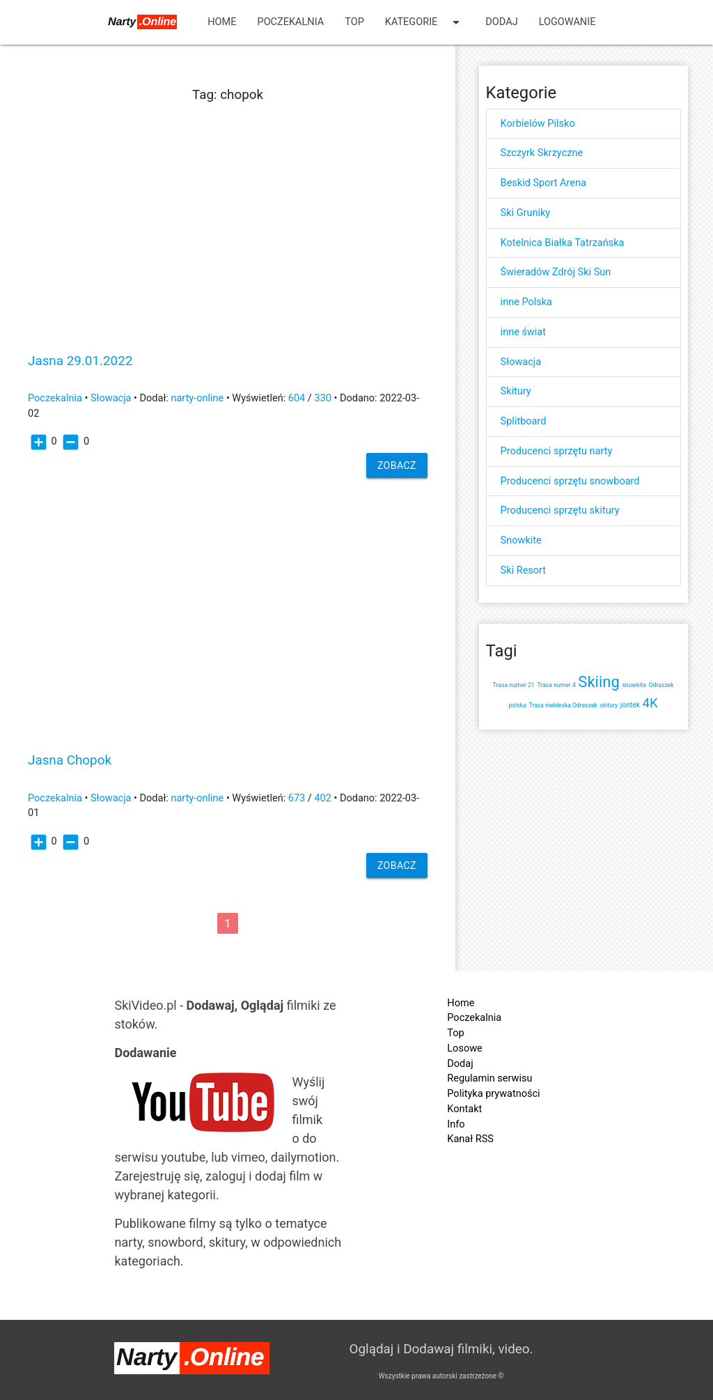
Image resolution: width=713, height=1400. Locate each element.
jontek (630, 704)
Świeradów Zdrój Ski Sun (556, 272)
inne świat (523, 332)
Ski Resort (523, 570)
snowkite (634, 685)
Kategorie (425, 22)
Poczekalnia (291, 22)
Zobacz (396, 465)
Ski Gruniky (526, 213)
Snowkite (521, 540)
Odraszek (661, 685)
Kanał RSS (470, 1139)
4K (650, 703)
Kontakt (464, 1109)
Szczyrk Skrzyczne (542, 153)
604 (296, 398)
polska (517, 705)
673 (296, 798)
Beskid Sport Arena (543, 183)
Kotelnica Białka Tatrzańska (563, 243)
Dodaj (501, 22)
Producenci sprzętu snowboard (570, 481)
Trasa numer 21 (514, 685)
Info (455, 1124)
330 (322, 398)
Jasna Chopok (69, 760)
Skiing (598, 682)
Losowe (464, 1048)
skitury (609, 705)
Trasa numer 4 (556, 685)
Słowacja (111, 398)
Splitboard (524, 421)
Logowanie (567, 22)
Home (221, 22)
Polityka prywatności (493, 1094)
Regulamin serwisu (489, 1078)
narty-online (197, 398)
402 (322, 798)
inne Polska (526, 302)
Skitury (516, 391)
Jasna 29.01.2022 (80, 361)
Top (354, 22)
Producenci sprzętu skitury (560, 510)
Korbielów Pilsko (538, 124)
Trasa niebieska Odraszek (563, 705)
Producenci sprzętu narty (557, 451)
